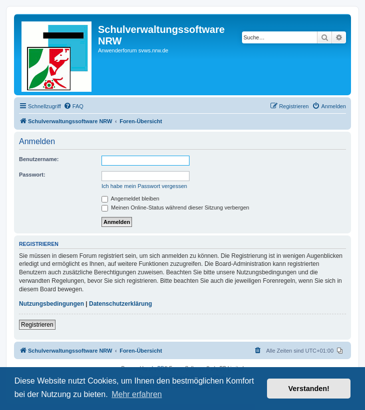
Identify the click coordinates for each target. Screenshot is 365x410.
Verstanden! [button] (309, 389)
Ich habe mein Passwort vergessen (144, 186)
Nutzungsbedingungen (51, 303)
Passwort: (32, 175)
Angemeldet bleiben (131, 199)
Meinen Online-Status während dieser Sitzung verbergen (175, 207)
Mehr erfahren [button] (137, 394)
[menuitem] (74, 106)
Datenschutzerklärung (120, 303)
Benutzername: (38, 159)
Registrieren (37, 324)
